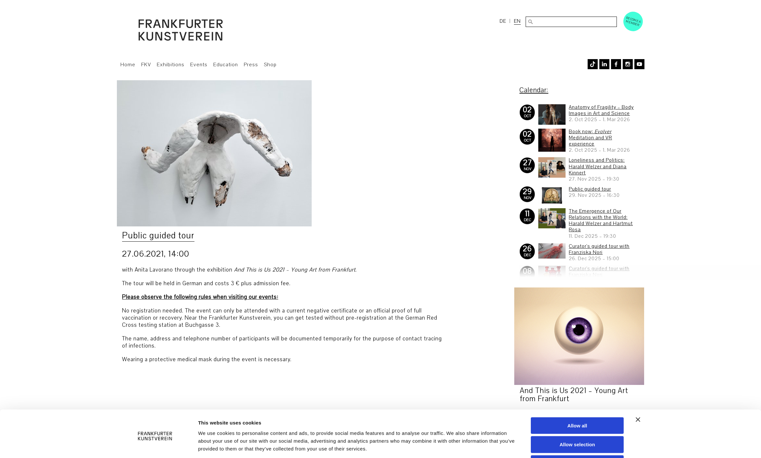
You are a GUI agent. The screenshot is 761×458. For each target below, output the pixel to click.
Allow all (577, 401)
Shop (270, 64)
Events (198, 64)
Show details (454, 445)
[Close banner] (638, 395)
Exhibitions (170, 64)
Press (251, 64)
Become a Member (633, 21)
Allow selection (577, 420)
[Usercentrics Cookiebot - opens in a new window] (155, 445)
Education (225, 64)
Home (127, 64)
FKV (146, 64)
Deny (577, 439)
